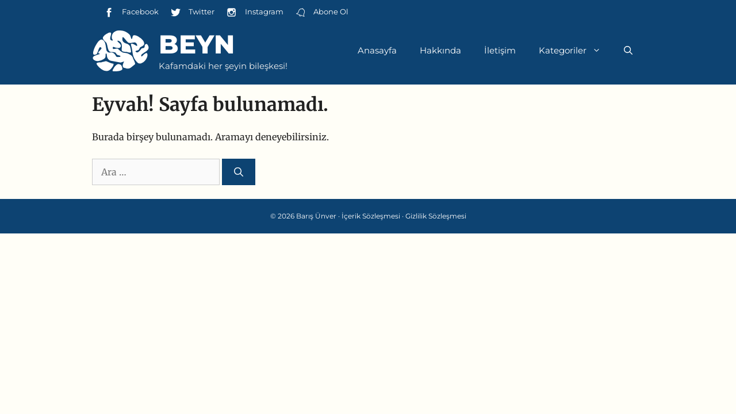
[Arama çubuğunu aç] (628, 50)
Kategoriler (575, 50)
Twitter (192, 12)
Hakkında (440, 50)
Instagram (254, 12)
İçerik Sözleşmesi (371, 216)
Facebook (131, 12)
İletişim (500, 50)
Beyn (197, 44)
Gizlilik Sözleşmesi (435, 216)
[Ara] (238, 172)
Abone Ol (321, 12)
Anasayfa (377, 50)
